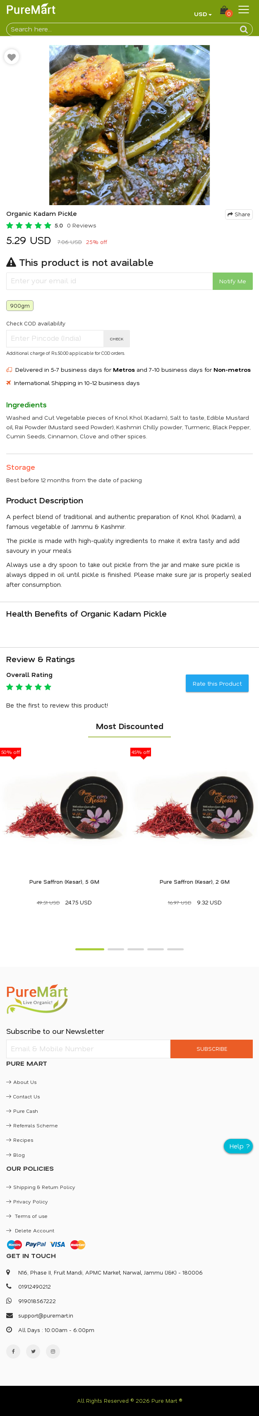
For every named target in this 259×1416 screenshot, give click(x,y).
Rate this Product (217, 683)
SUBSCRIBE (212, 1048)
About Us (21, 1082)
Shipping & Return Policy (40, 1187)
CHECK (117, 339)
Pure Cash (22, 1110)
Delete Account (30, 1230)
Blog (15, 1154)
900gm (20, 305)
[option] (129, 125)
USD (200, 14)
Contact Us (23, 1096)
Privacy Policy (27, 1201)
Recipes (19, 1139)
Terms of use (27, 1216)
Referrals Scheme (32, 1125)
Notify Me (232, 281)
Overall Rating (29, 674)
